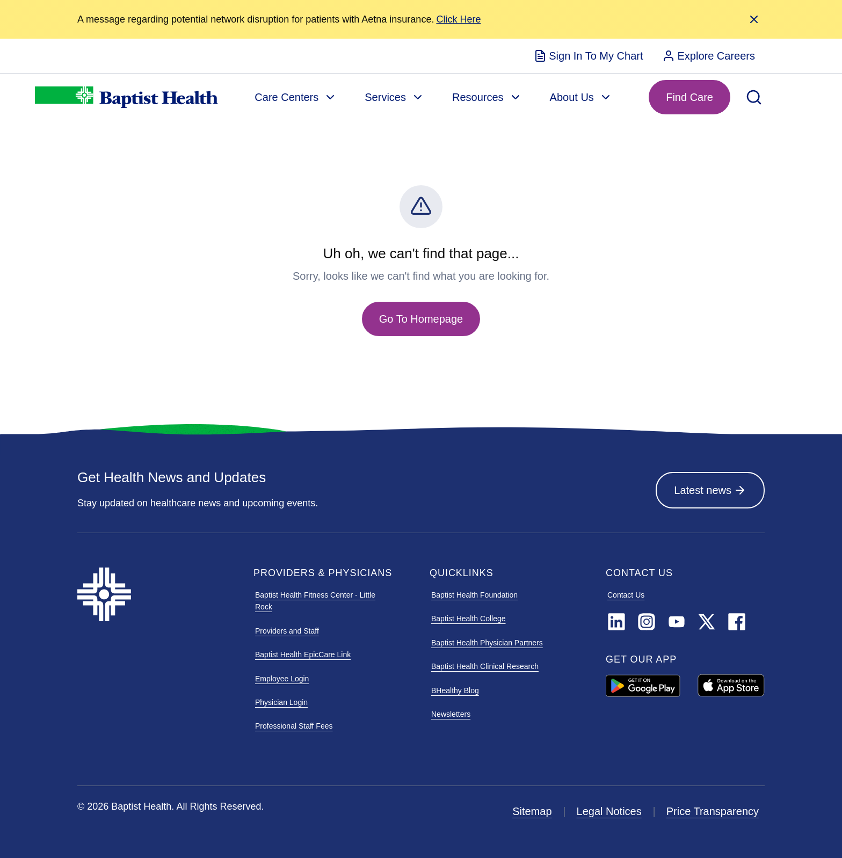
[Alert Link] (458, 19)
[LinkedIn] (616, 622)
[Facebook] (736, 622)
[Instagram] (646, 622)
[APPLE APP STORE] (731, 685)
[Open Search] (754, 97)
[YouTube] (676, 622)
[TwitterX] (706, 622)
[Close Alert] (754, 19)
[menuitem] (588, 56)
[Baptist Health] (156, 594)
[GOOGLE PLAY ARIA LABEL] (643, 685)
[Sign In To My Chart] (588, 56)
